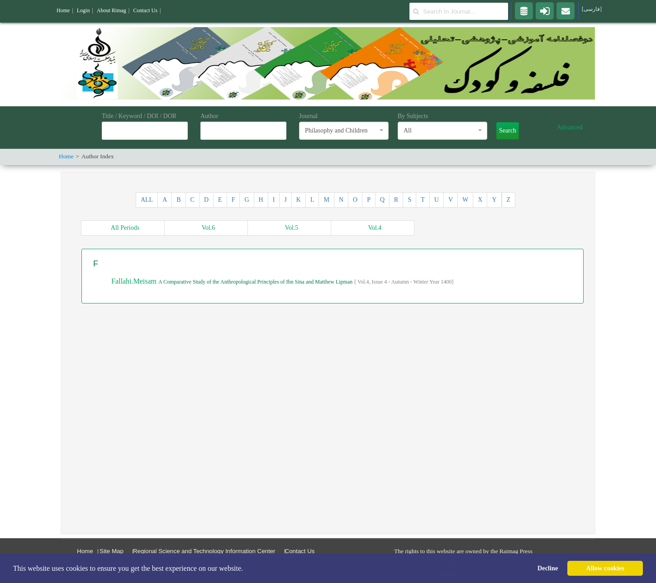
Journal (308, 116)
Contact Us (300, 551)
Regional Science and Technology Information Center (204, 551)
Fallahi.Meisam (134, 281)
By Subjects (413, 116)
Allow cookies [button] (605, 568)
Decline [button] (547, 568)
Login (83, 10)
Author (209, 116)
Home (85, 551)
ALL (147, 199)
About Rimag (111, 10)
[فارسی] (592, 9)
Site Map (112, 551)
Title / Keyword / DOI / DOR (139, 116)
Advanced (570, 127)
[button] (246, 569)
